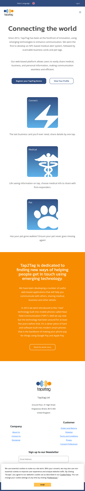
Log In (78, 3)
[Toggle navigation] (80, 12)
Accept (42, 485)
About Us (16, 432)
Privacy (69, 440)
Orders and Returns (69, 428)
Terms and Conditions (69, 436)
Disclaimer (16, 440)
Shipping (68, 432)
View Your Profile (61, 81)
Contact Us (16, 436)
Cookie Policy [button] (65, 474)
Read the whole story (42, 347)
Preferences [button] (52, 477)
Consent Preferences (68, 444)
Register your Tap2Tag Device (29, 81)
